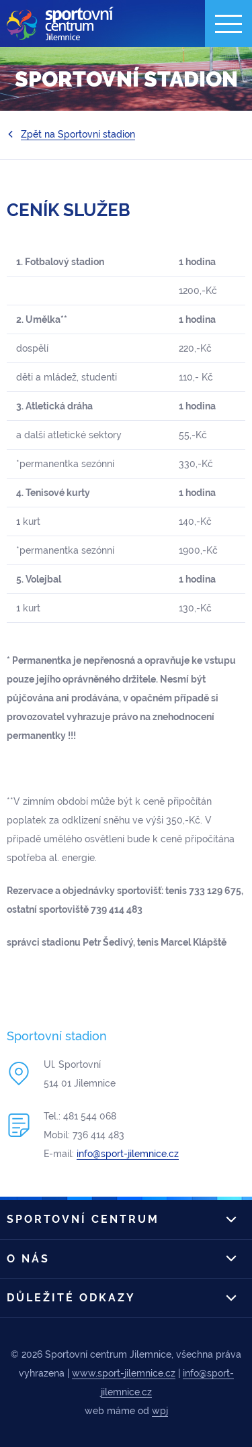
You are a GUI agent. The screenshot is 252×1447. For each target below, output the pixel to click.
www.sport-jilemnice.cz (123, 1373)
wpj (160, 1410)
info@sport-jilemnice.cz (128, 1153)
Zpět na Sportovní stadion (78, 134)
